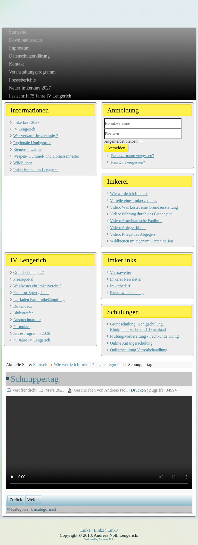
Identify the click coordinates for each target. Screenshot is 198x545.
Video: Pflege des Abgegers (132, 234)
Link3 (112, 530)
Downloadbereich (25, 40)
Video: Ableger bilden (128, 227)
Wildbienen (22, 163)
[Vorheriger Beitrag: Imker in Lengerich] (15, 500)
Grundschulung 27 (28, 272)
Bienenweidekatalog (127, 292)
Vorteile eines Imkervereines (133, 200)
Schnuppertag (35, 379)
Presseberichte (22, 80)
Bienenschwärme (27, 149)
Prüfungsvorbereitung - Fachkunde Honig (144, 336)
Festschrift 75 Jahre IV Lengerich (40, 96)
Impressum (19, 48)
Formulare (21, 326)
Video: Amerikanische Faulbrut (136, 220)
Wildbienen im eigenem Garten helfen (141, 241)
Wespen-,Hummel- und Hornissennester (46, 156)
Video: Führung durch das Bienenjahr (141, 214)
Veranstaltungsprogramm (32, 72)
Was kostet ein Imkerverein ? (37, 286)
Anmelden (116, 147)
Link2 (99, 530)
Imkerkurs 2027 (26, 122)
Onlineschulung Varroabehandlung (138, 350)
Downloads (22, 306)
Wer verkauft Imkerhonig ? (35, 136)
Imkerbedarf (120, 286)
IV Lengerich (24, 129)
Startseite (17, 32)
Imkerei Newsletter (126, 279)
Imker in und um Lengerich (36, 170)
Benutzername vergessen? (132, 155)
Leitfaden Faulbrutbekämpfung (39, 299)
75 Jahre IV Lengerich (31, 340)
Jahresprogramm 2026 (31, 333)
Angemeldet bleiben (120, 141)
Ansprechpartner (27, 320)
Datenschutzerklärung (29, 56)
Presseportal (23, 279)
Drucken (139, 390)
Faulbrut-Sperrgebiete (31, 292)
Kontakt (16, 64)
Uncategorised (110, 364)
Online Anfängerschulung (131, 343)
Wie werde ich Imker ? (128, 193)
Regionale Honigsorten (32, 143)
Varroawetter (120, 272)
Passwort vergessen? (128, 162)
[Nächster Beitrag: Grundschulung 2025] (33, 500)
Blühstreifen (23, 313)
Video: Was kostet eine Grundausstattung (144, 207)
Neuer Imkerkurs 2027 (30, 88)
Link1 (85, 530)
